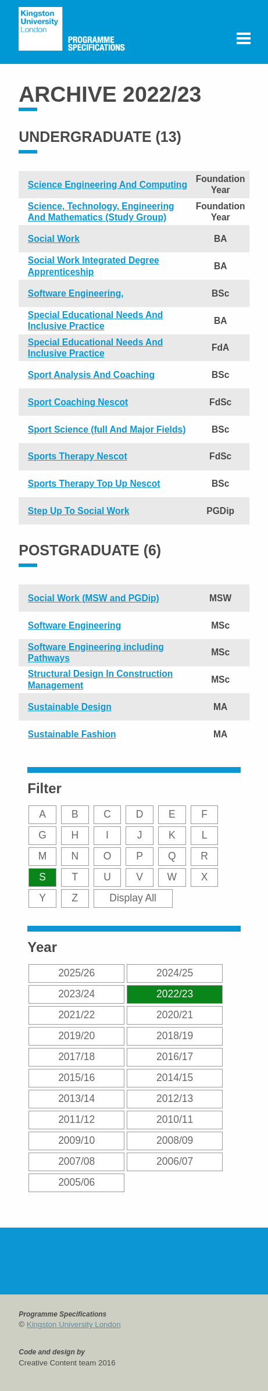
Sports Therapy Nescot (77, 456)
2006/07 (174, 1161)
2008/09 (174, 1140)
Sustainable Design (70, 707)
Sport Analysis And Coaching (91, 375)
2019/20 (76, 1036)
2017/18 (76, 1056)
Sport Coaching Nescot (78, 402)
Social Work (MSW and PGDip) (93, 598)
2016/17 (174, 1056)
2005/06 (76, 1182)
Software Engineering (74, 625)
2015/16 (76, 1077)
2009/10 (76, 1140)
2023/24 (76, 994)
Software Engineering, (76, 293)
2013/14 (76, 1098)
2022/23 (174, 994)
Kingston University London (74, 1324)
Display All (132, 898)
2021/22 (76, 1015)
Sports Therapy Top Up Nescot (94, 483)
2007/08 (76, 1161)
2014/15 (174, 1077)
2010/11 (174, 1119)
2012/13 (174, 1098)
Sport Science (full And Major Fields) (106, 429)
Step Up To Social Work (78, 511)
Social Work (54, 239)
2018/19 (174, 1036)
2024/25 (174, 973)
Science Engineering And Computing (107, 185)
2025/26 (76, 973)
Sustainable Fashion (72, 734)
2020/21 (174, 1015)
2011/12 (76, 1119)
